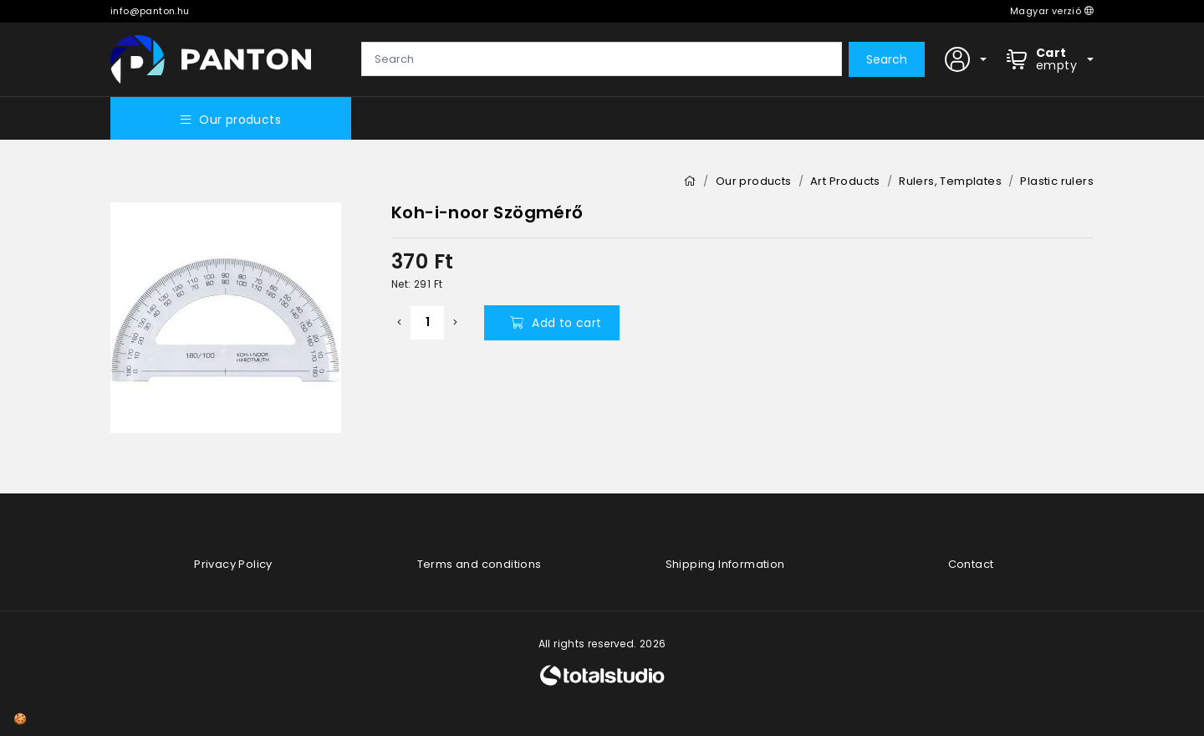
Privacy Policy (233, 564)
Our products (231, 119)
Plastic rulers (1057, 181)
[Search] (601, 59)
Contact (971, 564)
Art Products (845, 181)
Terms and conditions (479, 564)
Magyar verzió (1052, 11)
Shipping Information (725, 564)
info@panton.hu (150, 11)
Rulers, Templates (950, 181)
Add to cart (556, 322)
